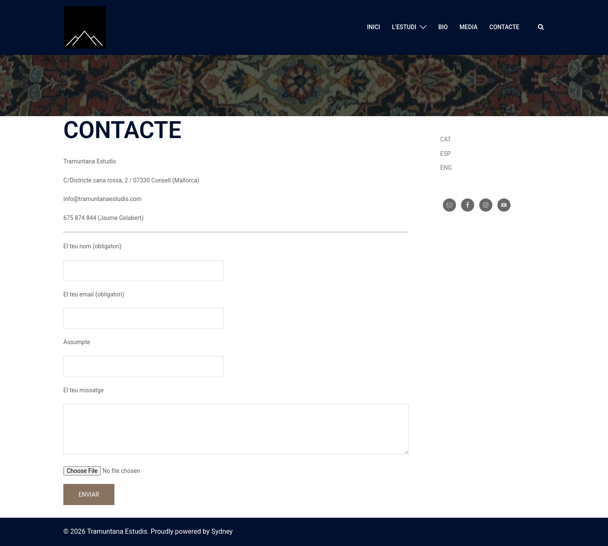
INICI (373, 27)
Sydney (222, 531)
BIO (443, 27)
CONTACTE (504, 27)
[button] (541, 27)
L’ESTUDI (404, 27)
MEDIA (468, 27)
